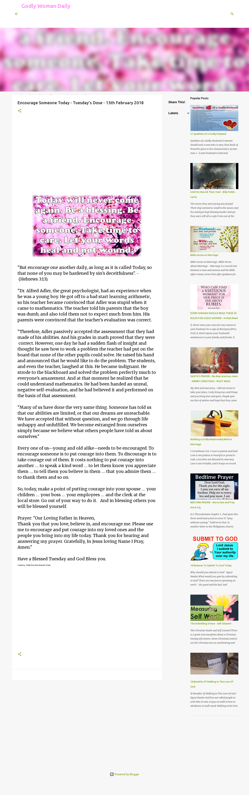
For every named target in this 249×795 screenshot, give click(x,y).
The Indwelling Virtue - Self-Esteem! (210, 623)
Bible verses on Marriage (204, 255)
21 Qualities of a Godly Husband (208, 133)
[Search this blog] (217, 14)
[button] (19, 111)
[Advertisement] (83, 19)
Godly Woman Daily (45, 6)
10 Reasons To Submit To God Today (211, 565)
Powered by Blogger (124, 774)
